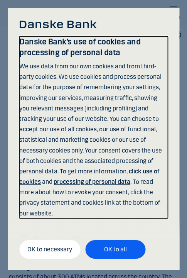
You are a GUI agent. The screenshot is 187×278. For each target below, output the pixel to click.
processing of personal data (92, 181)
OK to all (115, 249)
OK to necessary (49, 249)
